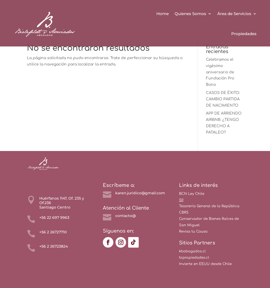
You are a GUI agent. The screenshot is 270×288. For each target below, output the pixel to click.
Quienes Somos (190, 13)
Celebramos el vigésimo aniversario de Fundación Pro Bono (220, 72)
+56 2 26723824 (53, 246)
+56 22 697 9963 (54, 217)
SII (181, 200)
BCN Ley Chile (191, 194)
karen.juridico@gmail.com (140, 193)
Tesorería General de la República (209, 206)
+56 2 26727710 (53, 232)
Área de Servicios (234, 13)
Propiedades (244, 33)
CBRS (184, 212)
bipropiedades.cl (194, 257)
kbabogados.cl (192, 251)
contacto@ (125, 215)
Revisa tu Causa (193, 231)
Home (162, 13)
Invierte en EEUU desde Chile (205, 264)
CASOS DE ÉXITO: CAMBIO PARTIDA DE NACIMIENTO (223, 99)
